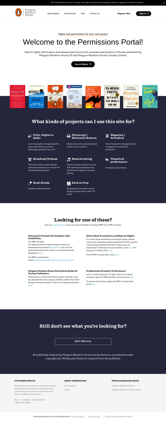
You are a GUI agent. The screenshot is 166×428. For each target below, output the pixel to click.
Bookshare (55, 247)
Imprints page (58, 225)
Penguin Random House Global (126, 390)
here (40, 253)
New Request (53, 13)
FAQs (66, 390)
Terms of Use (94, 417)
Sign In (144, 14)
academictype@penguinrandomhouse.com (54, 260)
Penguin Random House (123, 386)
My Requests (70, 13)
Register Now (123, 14)
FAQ (83, 13)
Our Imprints (70, 386)
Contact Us (95, 13)
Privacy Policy (77, 417)
